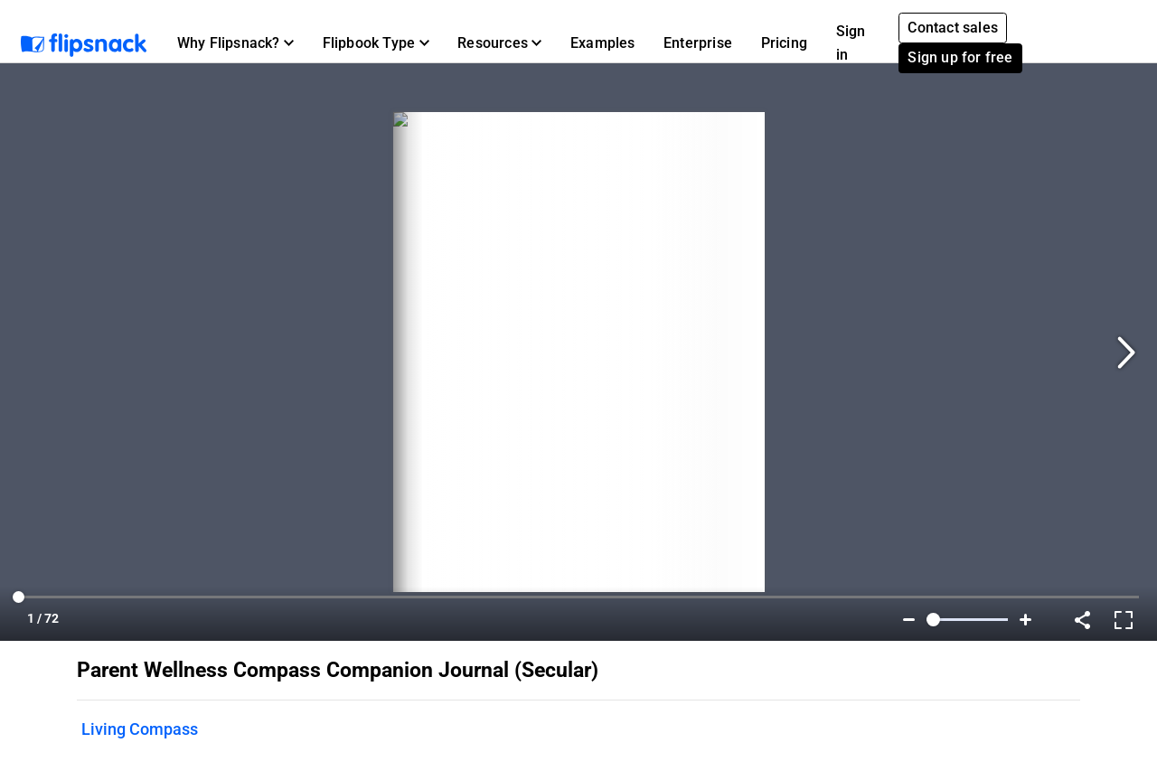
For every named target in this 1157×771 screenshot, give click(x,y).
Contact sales (953, 27)
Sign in (851, 43)
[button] (235, 43)
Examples (602, 43)
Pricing (784, 43)
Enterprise (697, 43)
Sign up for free (960, 57)
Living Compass (139, 728)
